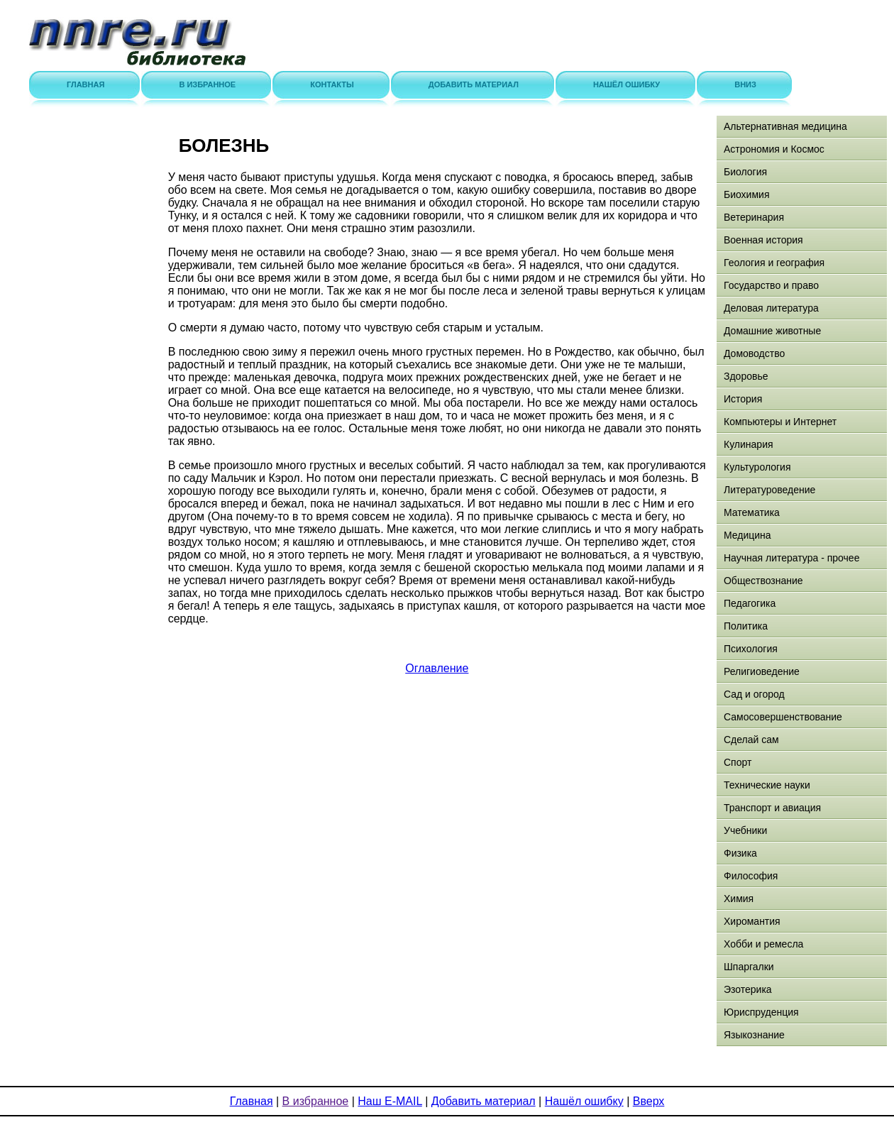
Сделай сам (751, 739)
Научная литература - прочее (791, 558)
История (743, 399)
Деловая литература (771, 308)
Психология (751, 648)
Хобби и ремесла (763, 944)
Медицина (747, 535)
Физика (740, 853)
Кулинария (748, 444)
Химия (739, 898)
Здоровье (746, 376)
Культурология (757, 467)
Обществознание (763, 580)
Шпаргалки (749, 966)
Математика (752, 512)
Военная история (763, 240)
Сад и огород (754, 694)
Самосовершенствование (783, 717)
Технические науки (767, 785)
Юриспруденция (761, 1012)
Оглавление (436, 668)
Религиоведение (762, 671)
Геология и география (774, 262)
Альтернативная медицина (785, 126)
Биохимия (746, 194)
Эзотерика (748, 989)
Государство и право (771, 285)
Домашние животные (772, 330)
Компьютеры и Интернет (780, 421)
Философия (751, 875)
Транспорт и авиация (772, 807)
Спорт (737, 762)
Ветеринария (754, 217)
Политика (746, 626)
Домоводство (754, 353)
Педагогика (750, 603)
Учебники (745, 830)
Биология (745, 171)
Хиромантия (752, 921)
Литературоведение (769, 489)
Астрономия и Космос (774, 149)
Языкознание (754, 1034)
